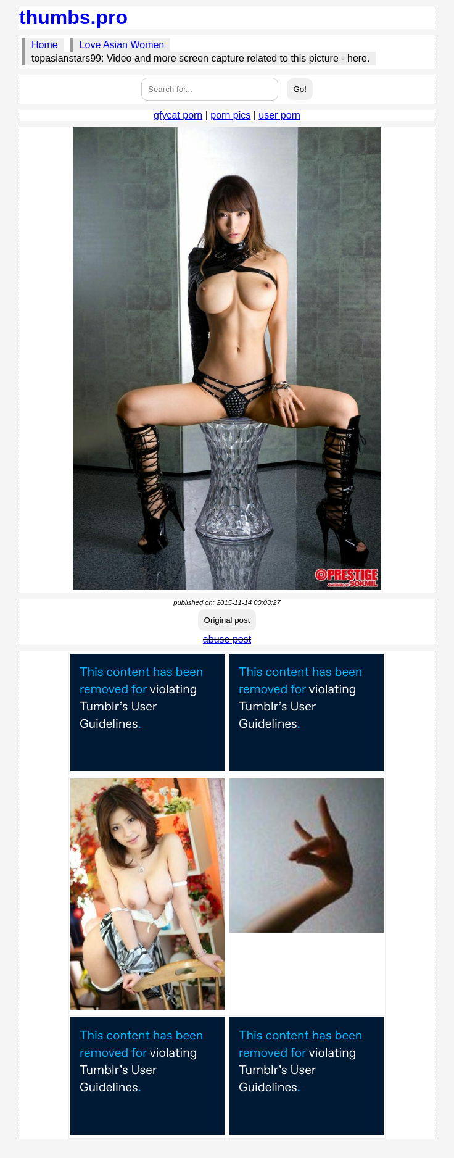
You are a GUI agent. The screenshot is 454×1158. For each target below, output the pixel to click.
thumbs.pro (73, 17)
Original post (227, 620)
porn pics (230, 115)
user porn (279, 115)
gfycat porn (178, 115)
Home (44, 45)
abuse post (227, 639)
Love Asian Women (122, 45)
